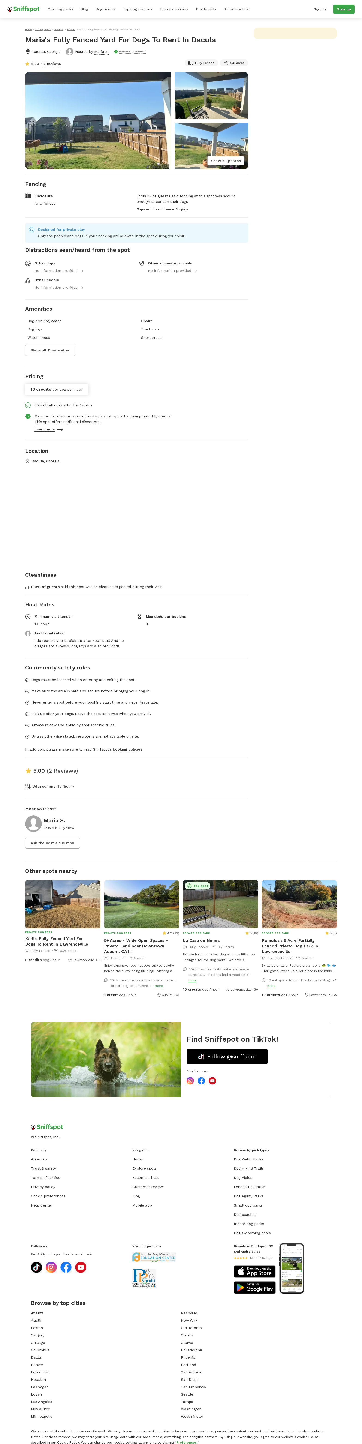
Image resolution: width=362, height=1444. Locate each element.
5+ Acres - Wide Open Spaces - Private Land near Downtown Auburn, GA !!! (136, 946)
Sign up (344, 9)
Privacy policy (43, 1187)
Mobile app (142, 1205)
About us (39, 1159)
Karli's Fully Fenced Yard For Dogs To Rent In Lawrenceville (56, 941)
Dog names (105, 9)
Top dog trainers (174, 9)
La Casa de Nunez (201, 940)
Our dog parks (60, 9)
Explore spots (144, 1168)
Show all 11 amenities (50, 350)
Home (137, 1159)
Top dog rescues (137, 9)
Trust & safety (43, 1168)
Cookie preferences (48, 1196)
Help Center (41, 1205)
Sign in (320, 9)
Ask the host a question (52, 843)
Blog (84, 9)
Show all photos (226, 161)
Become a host (236, 9)
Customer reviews (148, 1187)
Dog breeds (206, 9)
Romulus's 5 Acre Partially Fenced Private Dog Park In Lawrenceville (290, 946)
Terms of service (45, 1177)
